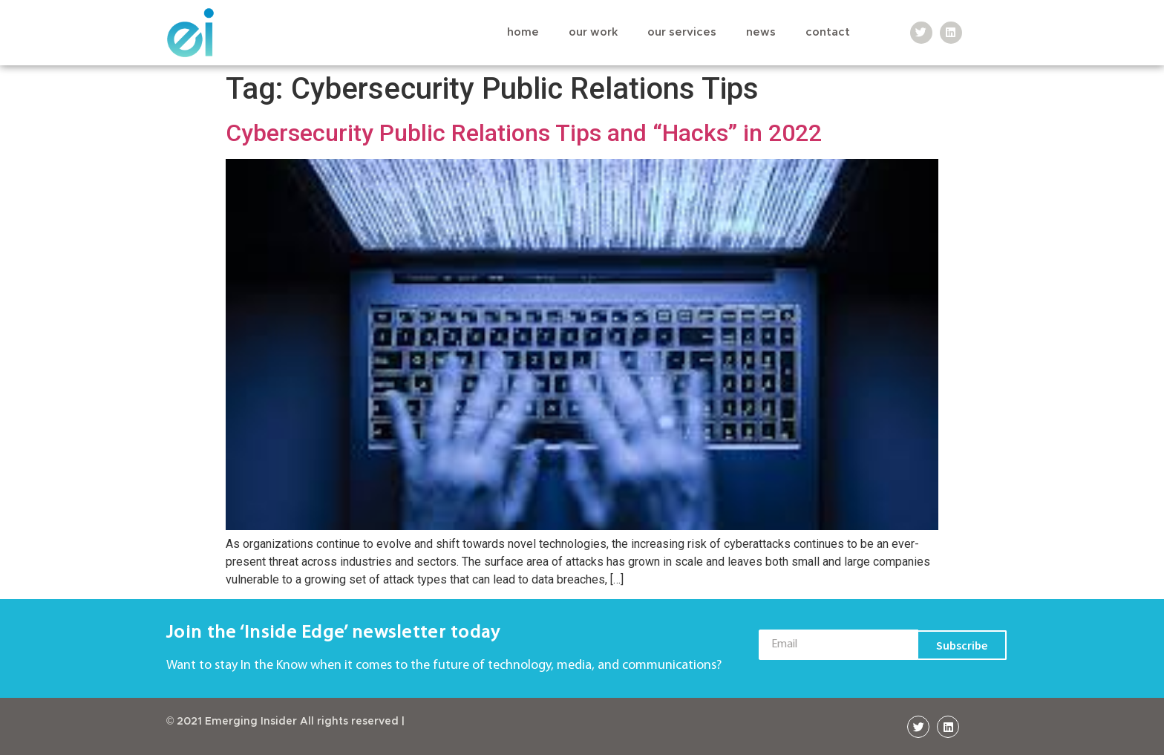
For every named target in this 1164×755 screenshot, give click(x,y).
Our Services (681, 32)
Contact (827, 32)
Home (523, 32)
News (761, 32)
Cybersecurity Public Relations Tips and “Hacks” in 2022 (524, 133)
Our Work (593, 32)
